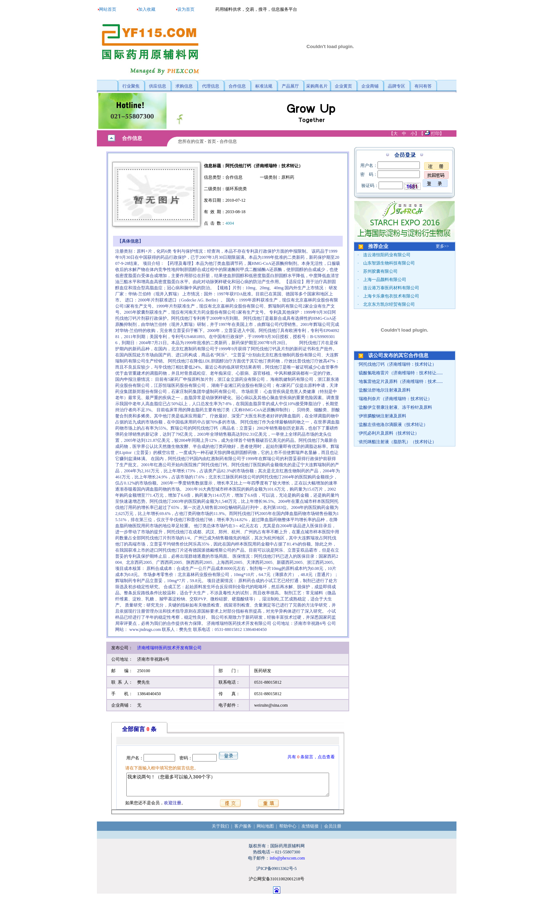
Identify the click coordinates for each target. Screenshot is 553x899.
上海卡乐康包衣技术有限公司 (391, 296)
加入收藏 (146, 9)
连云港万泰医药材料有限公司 (391, 287)
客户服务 (243, 830)
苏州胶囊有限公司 (380, 271)
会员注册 (332, 830)
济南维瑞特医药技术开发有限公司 (169, 647)
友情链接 (310, 830)
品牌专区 (396, 86)
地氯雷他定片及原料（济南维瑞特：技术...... (401, 381)
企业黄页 (343, 86)
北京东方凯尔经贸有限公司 (389, 304)
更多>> (442, 246)
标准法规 (263, 86)
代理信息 (210, 86)
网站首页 (107, 9)
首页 (211, 141)
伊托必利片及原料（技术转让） (389, 433)
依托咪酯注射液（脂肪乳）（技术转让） (397, 441)
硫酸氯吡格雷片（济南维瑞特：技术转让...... (401, 372)
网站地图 (265, 830)
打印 (435, 133)
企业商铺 (370, 86)
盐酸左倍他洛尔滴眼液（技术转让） (393, 424)
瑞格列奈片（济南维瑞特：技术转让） (395, 398)
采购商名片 (317, 86)
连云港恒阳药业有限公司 (387, 254)
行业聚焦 (131, 86)
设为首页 (186, 9)
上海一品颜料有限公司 (384, 279)
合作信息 (237, 86)
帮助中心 (287, 830)
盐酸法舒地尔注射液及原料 (385, 390)
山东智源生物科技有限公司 (389, 263)
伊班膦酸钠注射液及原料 (382, 415)
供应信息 (157, 86)
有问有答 (423, 86)
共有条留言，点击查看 (313, 756)
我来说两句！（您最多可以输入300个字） (227, 787)
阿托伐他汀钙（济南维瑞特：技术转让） (397, 364)
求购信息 (184, 86)
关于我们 (220, 830)
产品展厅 (290, 86)
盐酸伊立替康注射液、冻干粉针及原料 (395, 407)
